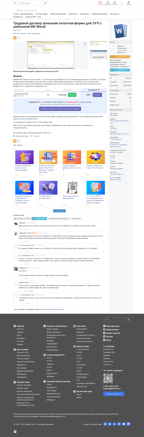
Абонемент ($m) (115, 179)
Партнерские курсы (84, 341)
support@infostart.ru (112, 388)
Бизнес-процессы (54, 332)
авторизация (59, 309)
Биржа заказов (113, 333)
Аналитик (80, 332)
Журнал (20, 326)
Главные (20, 332)
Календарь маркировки (85, 383)
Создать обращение (113, 394)
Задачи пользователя (25, 362)
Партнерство (52, 373)
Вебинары (51, 376)
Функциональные (23, 355)
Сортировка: (59, 218)
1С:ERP (79, 352)
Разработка (21, 365)
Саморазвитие (52, 350)
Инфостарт (47, 133)
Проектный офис (84, 391)
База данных (22, 368)
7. (20, 295)
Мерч (108, 340)
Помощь (106, 358)
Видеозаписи (112, 329)
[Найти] (128, 319)
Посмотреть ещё (59, 211)
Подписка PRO (23, 352)
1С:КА (78, 355)
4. (19, 255)
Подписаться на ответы (22, 218)
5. (19, 268)
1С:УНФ (79, 358)
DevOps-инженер (83, 338)
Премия (20, 344)
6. (19, 282)
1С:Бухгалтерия (82, 349)
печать (37, 136)
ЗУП (31, 136)
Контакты (107, 365)
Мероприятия (112, 326)
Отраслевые (51, 391)
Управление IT (52, 344)
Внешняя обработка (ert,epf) (119, 134)
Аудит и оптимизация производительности (25, 398)
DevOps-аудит (22, 388)
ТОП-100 (20, 341)
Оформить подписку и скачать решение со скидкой (60, 109)
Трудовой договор (22, 136)
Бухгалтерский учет (116, 174)
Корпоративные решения (58, 381)
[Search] (116, 319)
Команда (50, 341)
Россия (112, 158)
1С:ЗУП (79, 368)
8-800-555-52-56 (110, 386)
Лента (19, 335)
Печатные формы (116, 121)
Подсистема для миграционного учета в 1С (72, 168)
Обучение (81, 326)
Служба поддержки (114, 370)
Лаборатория (23, 382)
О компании (108, 346)
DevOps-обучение (24, 385)
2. (19, 233)
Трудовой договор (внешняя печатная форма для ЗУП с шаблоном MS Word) (57, 24)
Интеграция (21, 374)
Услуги (49, 367)
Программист (81, 329)
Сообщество (22, 377)
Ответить (26, 229)
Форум (109, 336)
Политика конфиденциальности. (52, 416)
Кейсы (49, 370)
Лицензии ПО (52, 387)
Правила (106, 355)
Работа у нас (108, 362)
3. (19, 245)
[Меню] (15, 3)
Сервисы (50, 364)
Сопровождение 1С (56, 355)
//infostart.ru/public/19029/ (28, 119)
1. (19, 223)
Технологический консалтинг (28, 394)
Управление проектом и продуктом (56, 336)
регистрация (48, 309)
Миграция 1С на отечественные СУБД (25, 404)
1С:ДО (78, 371)
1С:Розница (80, 365)
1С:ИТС (49, 361)
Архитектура (52, 347)
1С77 (78, 380)
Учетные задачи (23, 358)
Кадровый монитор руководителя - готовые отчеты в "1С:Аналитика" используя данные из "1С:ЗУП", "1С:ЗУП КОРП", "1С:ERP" (23, 202)
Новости (20, 329)
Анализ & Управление (57, 326)
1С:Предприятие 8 (116, 139)
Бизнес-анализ (52, 329)
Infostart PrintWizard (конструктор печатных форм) (23, 168)
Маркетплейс (82, 346)
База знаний (22, 349)
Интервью (21, 338)
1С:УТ (78, 362)
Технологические (53, 397)
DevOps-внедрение (24, 391)
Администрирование (25, 371)
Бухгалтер (113, 128)
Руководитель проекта (85, 335)
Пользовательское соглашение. (26, 416)
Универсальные (82, 374)
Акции (49, 358)
